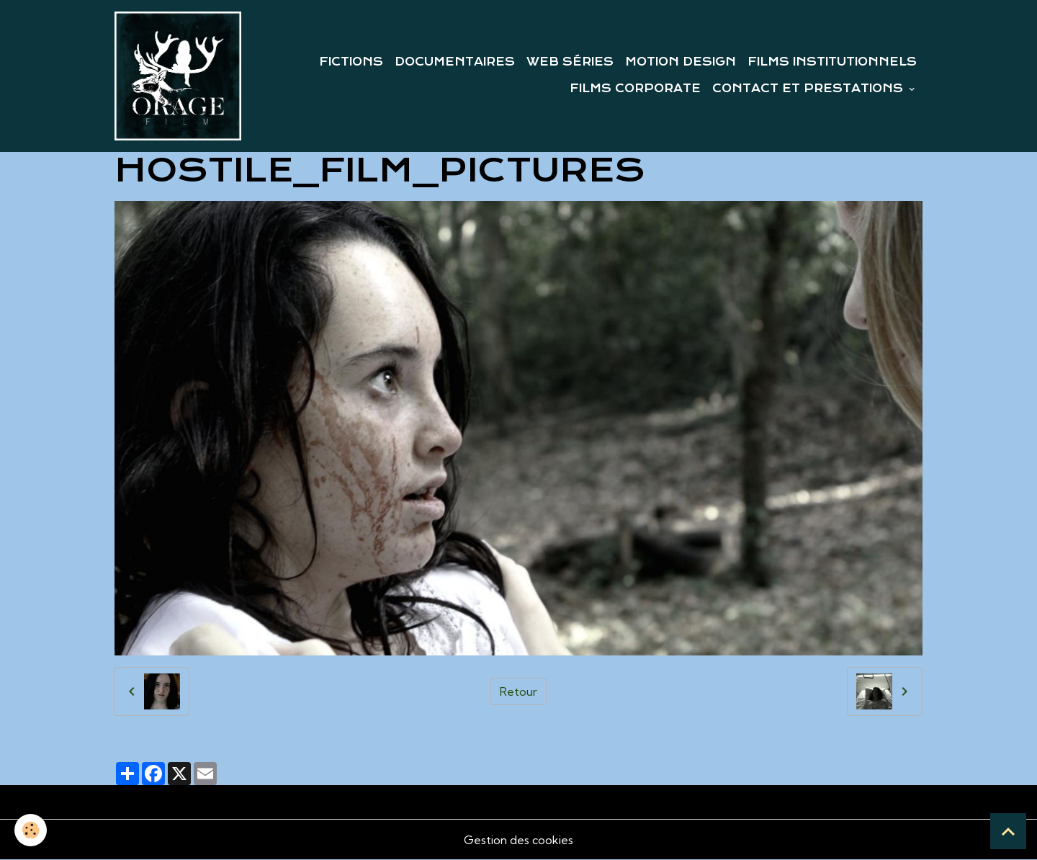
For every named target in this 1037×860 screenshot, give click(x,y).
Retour (518, 691)
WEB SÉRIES (570, 61)
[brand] (178, 76)
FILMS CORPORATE (635, 88)
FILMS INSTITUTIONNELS (832, 61)
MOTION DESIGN (680, 61)
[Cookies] (30, 830)
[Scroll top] (1008, 831)
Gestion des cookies (518, 840)
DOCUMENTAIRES (455, 61)
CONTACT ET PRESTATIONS (809, 88)
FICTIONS (351, 61)
